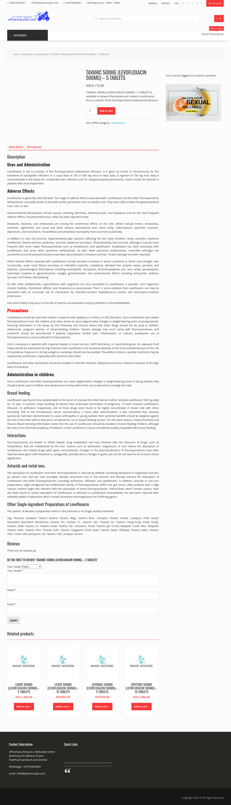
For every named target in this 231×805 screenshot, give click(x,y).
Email (11, 604)
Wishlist (153, 3)
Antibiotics (27, 54)
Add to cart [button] (22, 706)
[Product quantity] (91, 110)
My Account (215, 3)
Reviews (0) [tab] (34, 146)
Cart (176, 3)
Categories (18, 35)
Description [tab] (16, 146)
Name (11, 590)
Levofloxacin (42, 54)
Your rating (14, 566)
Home (16, 54)
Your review (15, 570)
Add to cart (106, 110)
